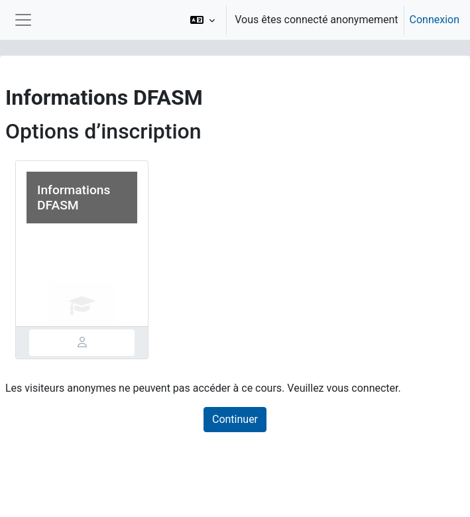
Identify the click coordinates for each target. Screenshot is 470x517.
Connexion (434, 19)
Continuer (235, 419)
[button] (202, 20)
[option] (320, 20)
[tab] (82, 342)
